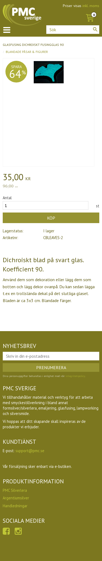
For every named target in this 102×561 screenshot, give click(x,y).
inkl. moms (90, 5)
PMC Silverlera (15, 490)
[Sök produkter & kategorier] (72, 29)
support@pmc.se (30, 450)
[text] (51, 178)
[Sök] (95, 29)
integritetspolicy (75, 376)
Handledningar (15, 505)
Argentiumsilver (16, 497)
